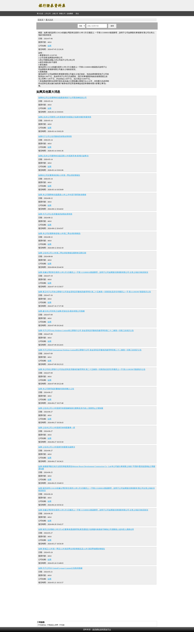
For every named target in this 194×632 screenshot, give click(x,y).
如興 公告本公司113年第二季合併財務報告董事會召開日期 (62, 253)
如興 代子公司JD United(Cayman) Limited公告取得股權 (60, 568)
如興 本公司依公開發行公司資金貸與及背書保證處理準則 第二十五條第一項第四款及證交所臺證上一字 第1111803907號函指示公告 (91, 369)
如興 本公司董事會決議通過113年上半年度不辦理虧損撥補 (62, 195)
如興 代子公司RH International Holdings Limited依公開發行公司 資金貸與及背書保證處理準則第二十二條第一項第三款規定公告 (90, 350)
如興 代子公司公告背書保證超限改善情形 (55, 214)
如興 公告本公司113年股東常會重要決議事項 (56, 447)
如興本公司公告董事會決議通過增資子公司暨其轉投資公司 (62, 98)
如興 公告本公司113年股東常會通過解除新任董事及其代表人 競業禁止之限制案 (70, 408)
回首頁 (40, 20)
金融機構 (70, 13)
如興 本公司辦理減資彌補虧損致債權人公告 (56, 389)
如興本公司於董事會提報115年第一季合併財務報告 (59, 175)
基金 (77, 13)
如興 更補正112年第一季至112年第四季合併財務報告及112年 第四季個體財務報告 (71, 549)
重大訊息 (40, 13)
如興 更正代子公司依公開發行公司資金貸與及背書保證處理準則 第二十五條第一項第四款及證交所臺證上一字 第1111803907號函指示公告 (94, 292)
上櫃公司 (55, 13)
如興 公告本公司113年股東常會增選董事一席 (56, 428)
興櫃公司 (62, 13)
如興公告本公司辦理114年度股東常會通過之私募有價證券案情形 (64, 117)
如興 (49, 46)
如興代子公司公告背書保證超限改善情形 (55, 136)
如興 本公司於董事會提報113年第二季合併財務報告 (59, 233)
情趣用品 (43, 625)
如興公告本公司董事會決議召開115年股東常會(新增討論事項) (63, 156)
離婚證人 (52, 625)
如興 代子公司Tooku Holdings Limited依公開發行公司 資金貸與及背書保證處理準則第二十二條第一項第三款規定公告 (86, 331)
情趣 (62, 625)
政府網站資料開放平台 (101, 630)
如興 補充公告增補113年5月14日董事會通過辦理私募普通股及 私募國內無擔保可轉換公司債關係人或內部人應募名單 (86, 529)
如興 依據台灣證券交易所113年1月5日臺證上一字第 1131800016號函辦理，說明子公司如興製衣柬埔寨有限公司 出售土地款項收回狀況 (93, 272)
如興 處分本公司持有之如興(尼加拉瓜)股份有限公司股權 (61, 311)
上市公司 (47, 13)
